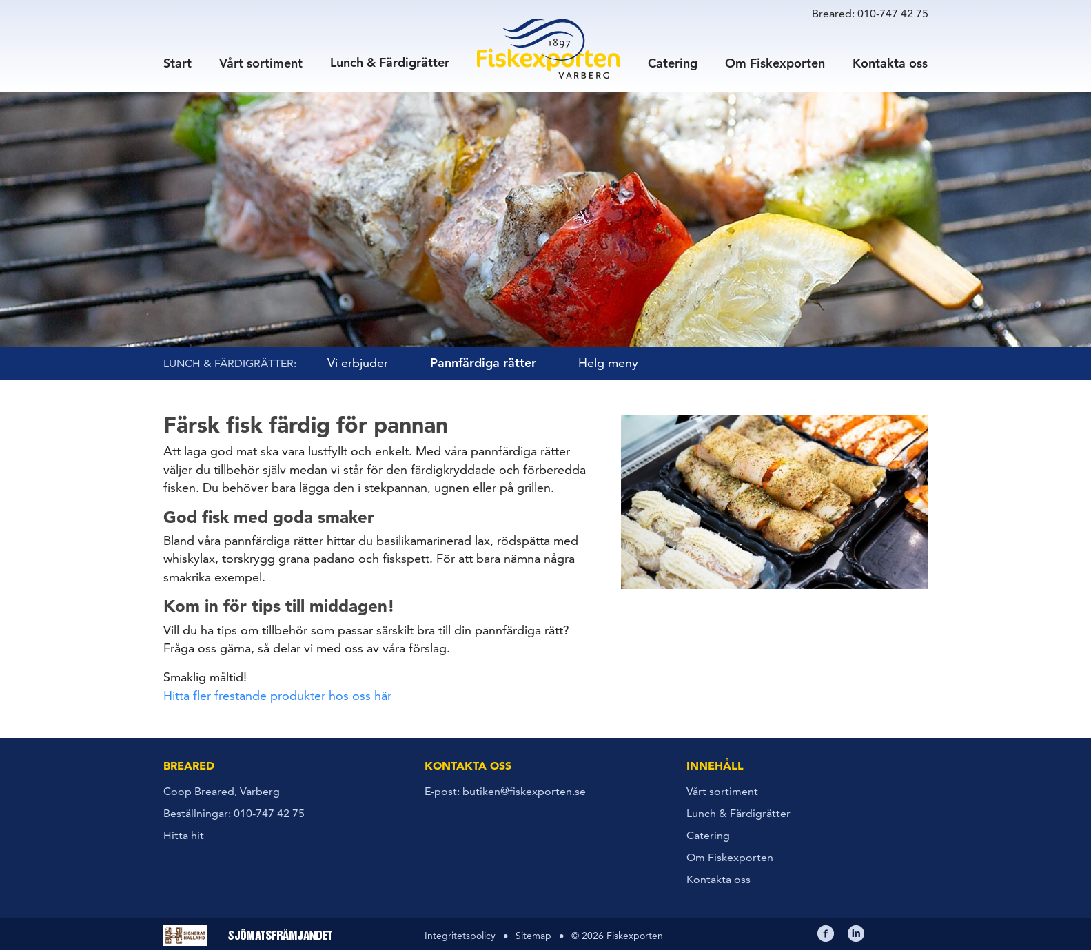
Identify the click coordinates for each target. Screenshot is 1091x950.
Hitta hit (183, 835)
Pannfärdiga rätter (483, 363)
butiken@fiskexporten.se (524, 791)
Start (177, 62)
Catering (672, 62)
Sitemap (533, 935)
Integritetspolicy (460, 935)
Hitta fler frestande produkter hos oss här (277, 695)
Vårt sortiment (261, 62)
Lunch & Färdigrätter (389, 61)
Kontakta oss (890, 62)
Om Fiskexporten (775, 62)
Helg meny (608, 363)
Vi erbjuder (357, 363)
